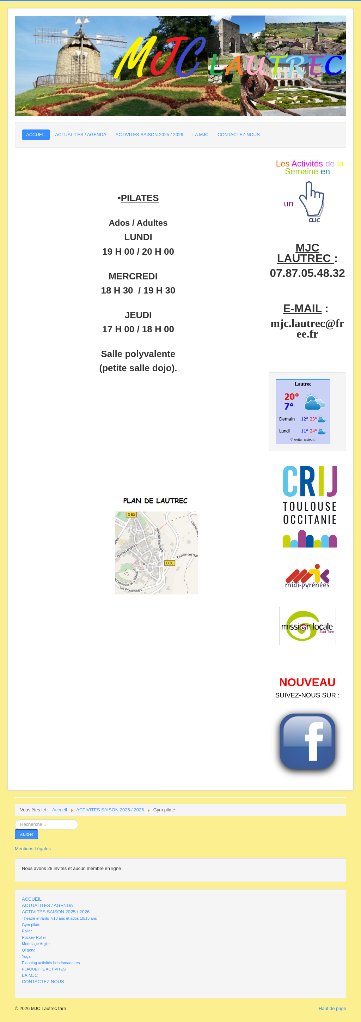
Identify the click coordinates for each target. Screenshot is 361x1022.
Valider (26, 834)
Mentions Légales (33, 848)
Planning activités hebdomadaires (51, 963)
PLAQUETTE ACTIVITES (44, 969)
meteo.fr (310, 439)
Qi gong (29, 950)
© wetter (296, 439)
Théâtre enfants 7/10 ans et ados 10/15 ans (59, 918)
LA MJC (200, 134)
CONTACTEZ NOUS (239, 134)
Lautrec (303, 384)
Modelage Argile (36, 944)
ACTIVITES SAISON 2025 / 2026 (149, 134)
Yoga (26, 956)
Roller (27, 931)
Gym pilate (31, 925)
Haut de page (332, 1008)
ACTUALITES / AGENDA (80, 134)
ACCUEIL (36, 134)
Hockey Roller (34, 937)
